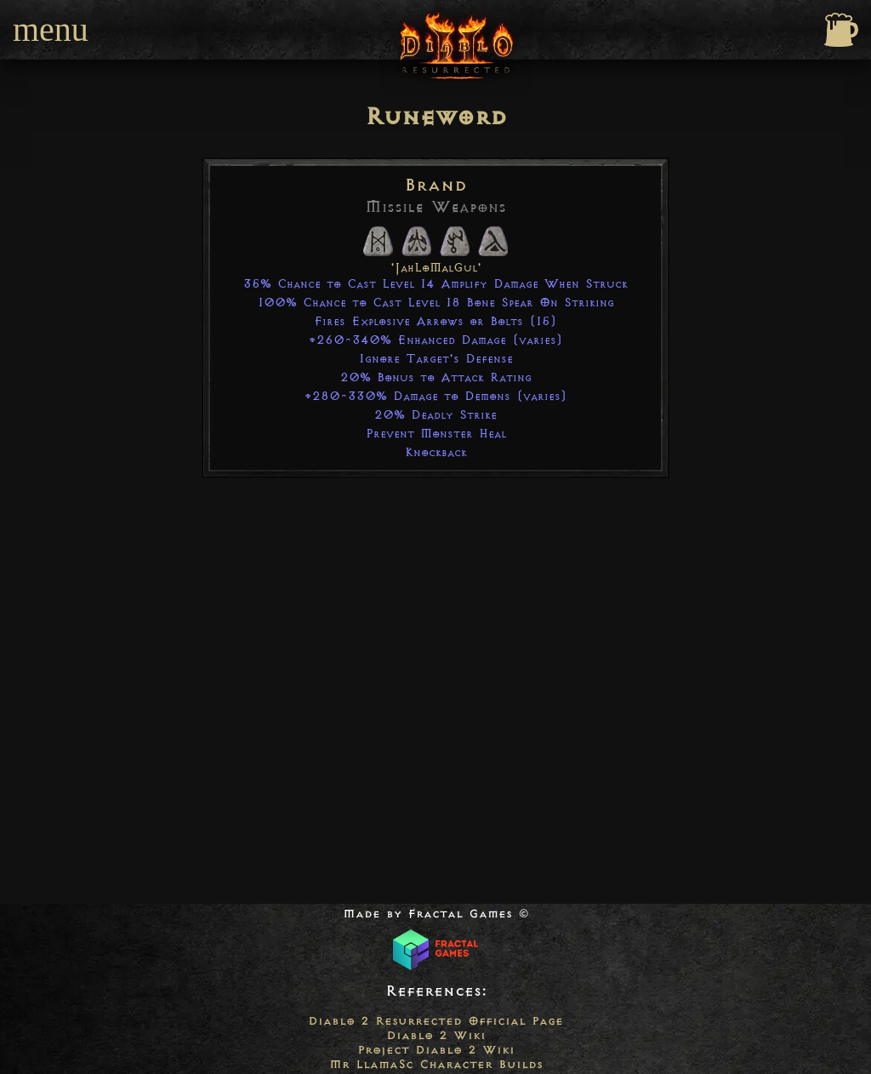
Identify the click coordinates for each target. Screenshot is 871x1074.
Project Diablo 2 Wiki (436, 1050)
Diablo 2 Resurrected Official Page (435, 1021)
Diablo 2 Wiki (436, 1035)
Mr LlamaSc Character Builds (436, 1064)
